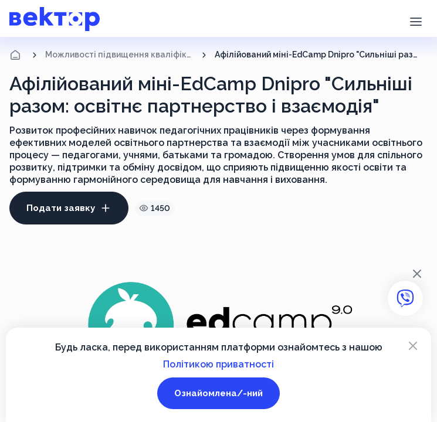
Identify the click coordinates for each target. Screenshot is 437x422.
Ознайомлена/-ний (218, 393)
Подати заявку (68, 208)
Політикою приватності (218, 364)
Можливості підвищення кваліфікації (119, 54)
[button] (415, 20)
